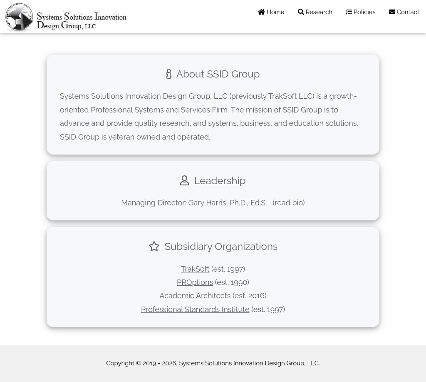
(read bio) (288, 202)
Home (271, 12)
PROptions (195, 282)
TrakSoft (195, 269)
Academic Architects (194, 295)
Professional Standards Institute (195, 309)
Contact (404, 12)
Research (315, 12)
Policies (361, 12)
